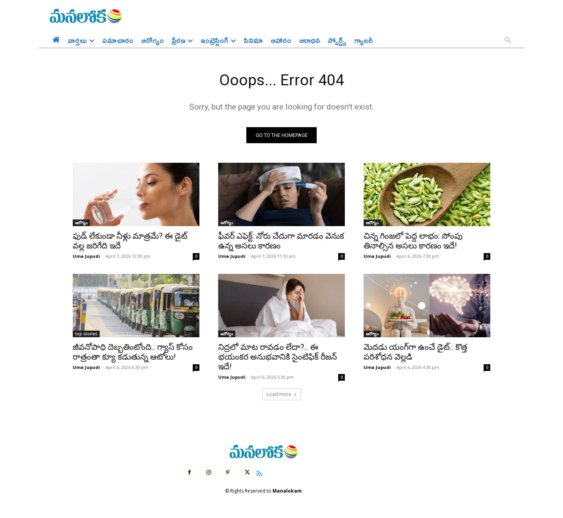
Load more (282, 395)
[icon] (259, 473)
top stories (86, 334)
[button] (508, 40)
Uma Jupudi (86, 257)
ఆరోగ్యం (81, 223)
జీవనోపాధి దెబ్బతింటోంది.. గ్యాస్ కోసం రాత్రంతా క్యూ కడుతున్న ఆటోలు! (133, 352)
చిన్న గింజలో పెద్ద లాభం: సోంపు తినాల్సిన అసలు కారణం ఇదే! (413, 241)
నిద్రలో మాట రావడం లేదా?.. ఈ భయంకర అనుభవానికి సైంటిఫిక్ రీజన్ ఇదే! (277, 357)
